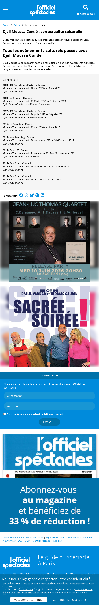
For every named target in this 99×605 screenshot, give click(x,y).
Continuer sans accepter (69, 600)
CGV (20, 540)
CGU (27, 540)
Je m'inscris (49, 422)
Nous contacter (34, 537)
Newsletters (9, 540)
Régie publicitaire (55, 537)
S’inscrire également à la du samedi (35, 414)
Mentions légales (41, 540)
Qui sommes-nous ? (13, 537)
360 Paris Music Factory (23, 85)
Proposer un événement (79, 537)
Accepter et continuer (29, 600)
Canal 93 (14, 150)
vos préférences (83, 589)
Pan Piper (15, 163)
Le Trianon (15, 98)
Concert (42, 85)
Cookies (57, 540)
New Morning (17, 137)
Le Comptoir (16, 124)
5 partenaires (26, 589)
